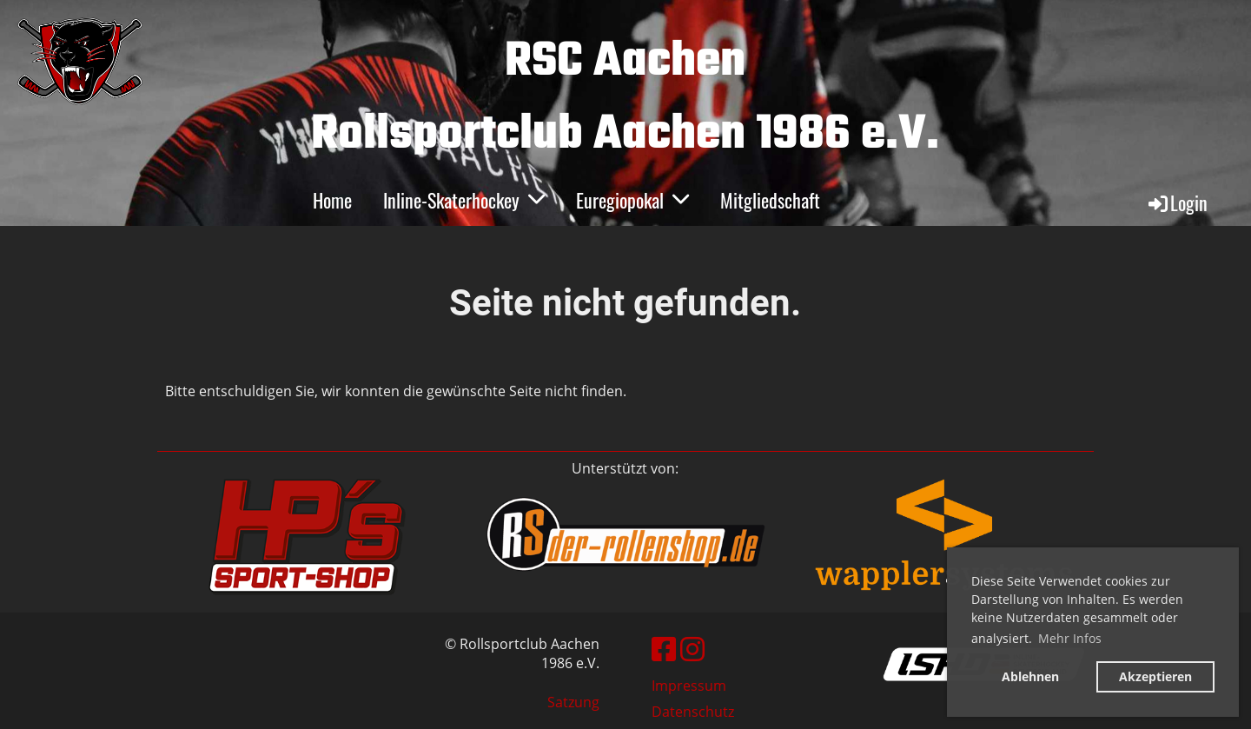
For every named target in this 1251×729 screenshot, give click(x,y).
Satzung (573, 702)
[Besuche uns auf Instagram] (692, 648)
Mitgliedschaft (770, 200)
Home (332, 200)
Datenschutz (693, 711)
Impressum (689, 685)
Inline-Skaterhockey (464, 200)
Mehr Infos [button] (1070, 638)
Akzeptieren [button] (1155, 676)
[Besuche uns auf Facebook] (664, 648)
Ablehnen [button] (1030, 676)
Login (1177, 202)
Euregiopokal (632, 200)
